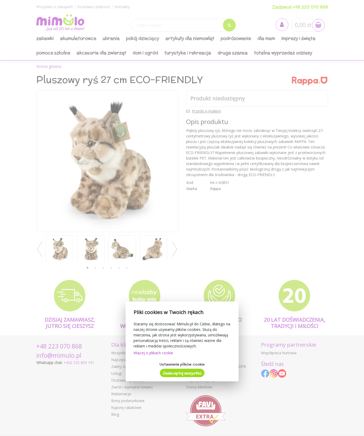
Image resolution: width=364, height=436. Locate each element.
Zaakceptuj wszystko (182, 373)
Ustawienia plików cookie (182, 364)
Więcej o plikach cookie (153, 352)
